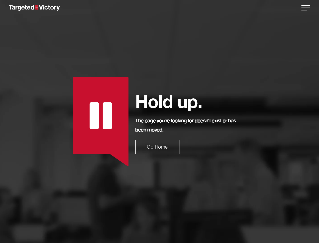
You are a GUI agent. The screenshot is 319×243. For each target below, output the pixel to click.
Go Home (157, 147)
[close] (305, 7)
